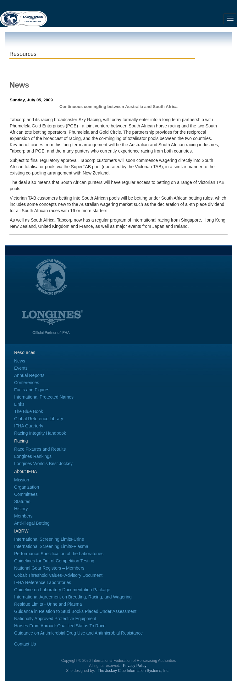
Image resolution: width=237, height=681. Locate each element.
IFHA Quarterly (28, 425)
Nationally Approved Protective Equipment (55, 618)
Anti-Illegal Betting (32, 523)
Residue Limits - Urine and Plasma (48, 604)
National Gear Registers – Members (49, 568)
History (21, 508)
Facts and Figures (31, 389)
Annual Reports (29, 375)
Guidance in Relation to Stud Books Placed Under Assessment (75, 611)
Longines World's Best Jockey (43, 463)
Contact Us (25, 643)
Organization (26, 487)
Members (23, 515)
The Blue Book (28, 411)
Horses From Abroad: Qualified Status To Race (60, 625)
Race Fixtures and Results (40, 449)
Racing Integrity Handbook (40, 433)
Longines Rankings (33, 456)
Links (19, 404)
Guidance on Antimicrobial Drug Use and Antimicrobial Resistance (78, 632)
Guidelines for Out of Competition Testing (54, 560)
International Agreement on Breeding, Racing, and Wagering (73, 596)
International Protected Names (44, 396)
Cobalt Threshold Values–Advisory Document (58, 575)
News (19, 360)
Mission (21, 479)
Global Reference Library (38, 418)
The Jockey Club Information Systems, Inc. (133, 670)
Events (21, 368)
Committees (26, 494)
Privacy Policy (134, 665)
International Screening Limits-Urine (49, 539)
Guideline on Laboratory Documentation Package (62, 589)
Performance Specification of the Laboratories (58, 553)
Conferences (26, 382)
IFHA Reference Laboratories (42, 582)
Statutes (22, 501)
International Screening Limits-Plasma (51, 546)
